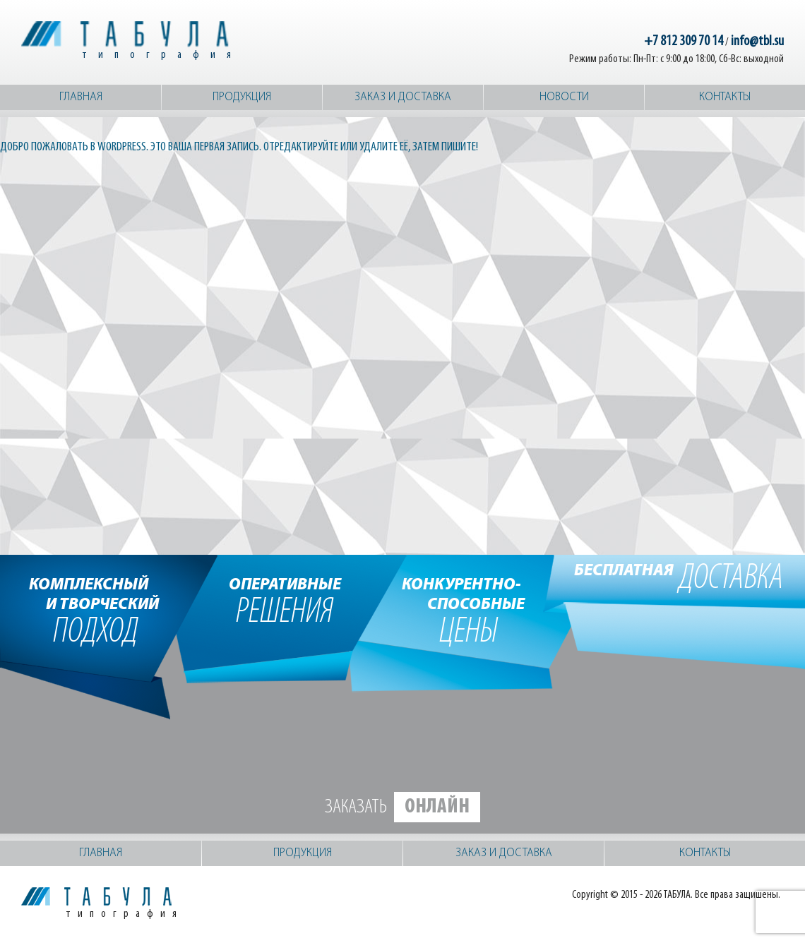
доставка (679, 579)
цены (468, 610)
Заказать (402, 807)
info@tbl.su (757, 42)
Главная (80, 97)
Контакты (725, 97)
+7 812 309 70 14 (683, 42)
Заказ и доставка (402, 97)
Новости (564, 97)
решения (285, 600)
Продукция (242, 97)
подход (95, 610)
